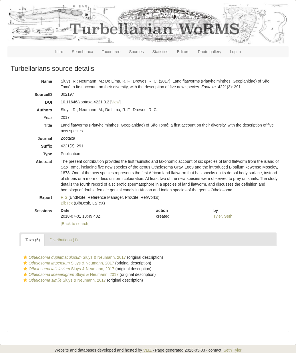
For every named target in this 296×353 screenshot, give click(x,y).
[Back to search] (75, 223)
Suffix (46, 146)
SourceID (43, 94)
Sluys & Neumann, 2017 (74, 257)
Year (48, 117)
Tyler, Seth (222, 216)
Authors (44, 110)
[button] (25, 257)
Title (48, 125)
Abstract (44, 161)
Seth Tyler (233, 350)
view (116, 102)
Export (45, 197)
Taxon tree (111, 51)
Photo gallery (209, 51)
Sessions (43, 210)
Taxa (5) (32, 240)
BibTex (67, 203)
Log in (235, 51)
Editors (183, 51)
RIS (64, 197)
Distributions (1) (64, 240)
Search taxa (82, 51)
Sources (136, 51)
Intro (59, 51)
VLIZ (147, 350)
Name (46, 81)
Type (47, 154)
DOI (48, 102)
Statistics (160, 51)
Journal (45, 138)
